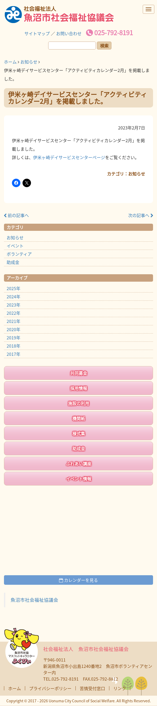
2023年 (13, 305)
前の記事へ (16, 215)
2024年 (13, 296)
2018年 (13, 346)
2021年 (13, 321)
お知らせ (28, 62)
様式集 (78, 433)
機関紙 (78, 418)
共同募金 (78, 373)
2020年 (13, 329)
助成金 (13, 262)
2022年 (13, 313)
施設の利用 (78, 403)
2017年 (13, 354)
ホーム (10, 62)
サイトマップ (37, 33)
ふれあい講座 (78, 463)
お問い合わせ (69, 33)
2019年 (13, 337)
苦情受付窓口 (92, 688)
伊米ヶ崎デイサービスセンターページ (69, 157)
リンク (119, 688)
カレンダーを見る (78, 580)
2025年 (13, 288)
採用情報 (78, 388)
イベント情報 (78, 478)
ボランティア (19, 254)
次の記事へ (140, 215)
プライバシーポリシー (50, 688)
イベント (15, 245)
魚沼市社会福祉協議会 (34, 599)
